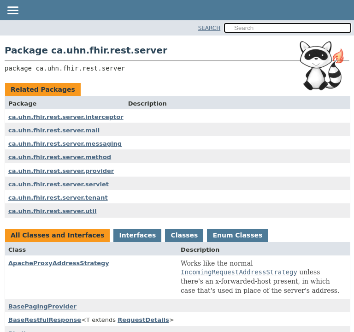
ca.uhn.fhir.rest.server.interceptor (66, 116)
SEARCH (209, 28)
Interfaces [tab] (137, 235)
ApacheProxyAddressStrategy (58, 263)
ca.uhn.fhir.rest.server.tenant (58, 197)
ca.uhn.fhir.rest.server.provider (61, 170)
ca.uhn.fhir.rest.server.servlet (58, 184)
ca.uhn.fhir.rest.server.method (59, 157)
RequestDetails (143, 319)
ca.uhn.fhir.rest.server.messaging (65, 143)
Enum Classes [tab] (237, 235)
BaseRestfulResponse (44, 319)
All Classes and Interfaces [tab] (57, 235)
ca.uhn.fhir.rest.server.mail (54, 130)
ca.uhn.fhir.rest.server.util (52, 211)
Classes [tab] (184, 235)
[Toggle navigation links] (12, 11)
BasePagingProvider (42, 306)
